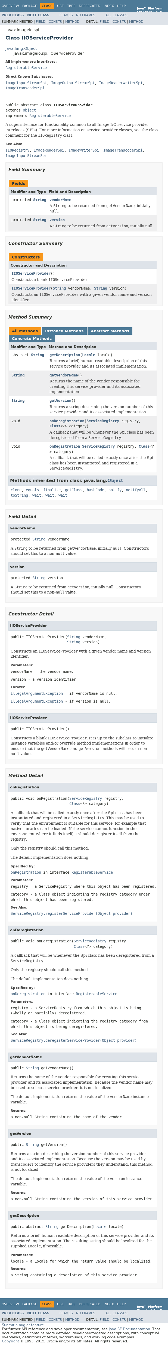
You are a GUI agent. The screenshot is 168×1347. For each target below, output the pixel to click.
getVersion (60, 400)
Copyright (10, 1341)
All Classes (116, 15)
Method (72, 22)
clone (16, 490)
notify (115, 490)
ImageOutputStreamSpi (73, 83)
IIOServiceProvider (31, 273)
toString (19, 495)
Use (60, 6)
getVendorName (63, 375)
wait (36, 495)
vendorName (60, 200)
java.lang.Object (21, 48)
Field (40, 22)
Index (109, 6)
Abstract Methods (110, 331)
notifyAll (135, 490)
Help (121, 6)
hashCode (95, 490)
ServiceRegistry (102, 421)
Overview (10, 6)
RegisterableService (26, 67)
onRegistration (64, 446)
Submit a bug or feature (23, 1325)
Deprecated (89, 6)
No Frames (85, 15)
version (57, 220)
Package (29, 6)
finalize (52, 490)
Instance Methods (64, 331)
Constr (55, 22)
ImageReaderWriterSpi (120, 83)
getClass (73, 490)
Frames (66, 15)
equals (32, 490)
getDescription (64, 355)
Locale (88, 355)
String (39, 200)
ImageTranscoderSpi (25, 88)
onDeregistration (66, 421)
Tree (71, 6)
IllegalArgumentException (37, 693)
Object (29, 110)
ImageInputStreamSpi (26, 83)
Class (54, 426)
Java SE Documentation (129, 1329)
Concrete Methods (32, 338)
